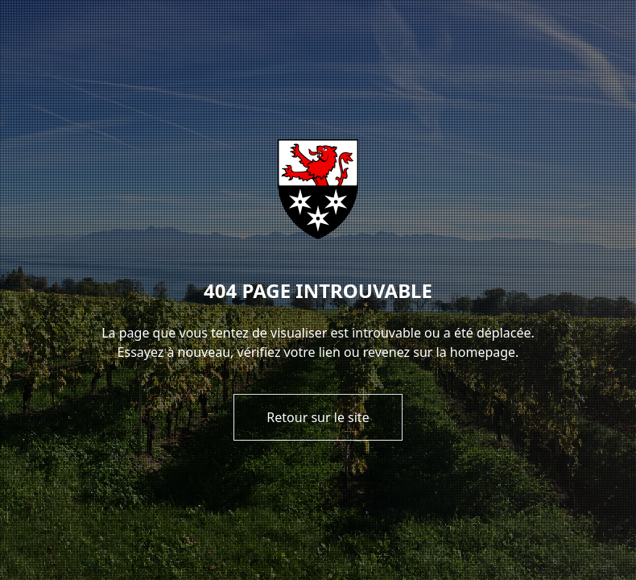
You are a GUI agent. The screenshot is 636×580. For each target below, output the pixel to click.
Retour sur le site (317, 417)
